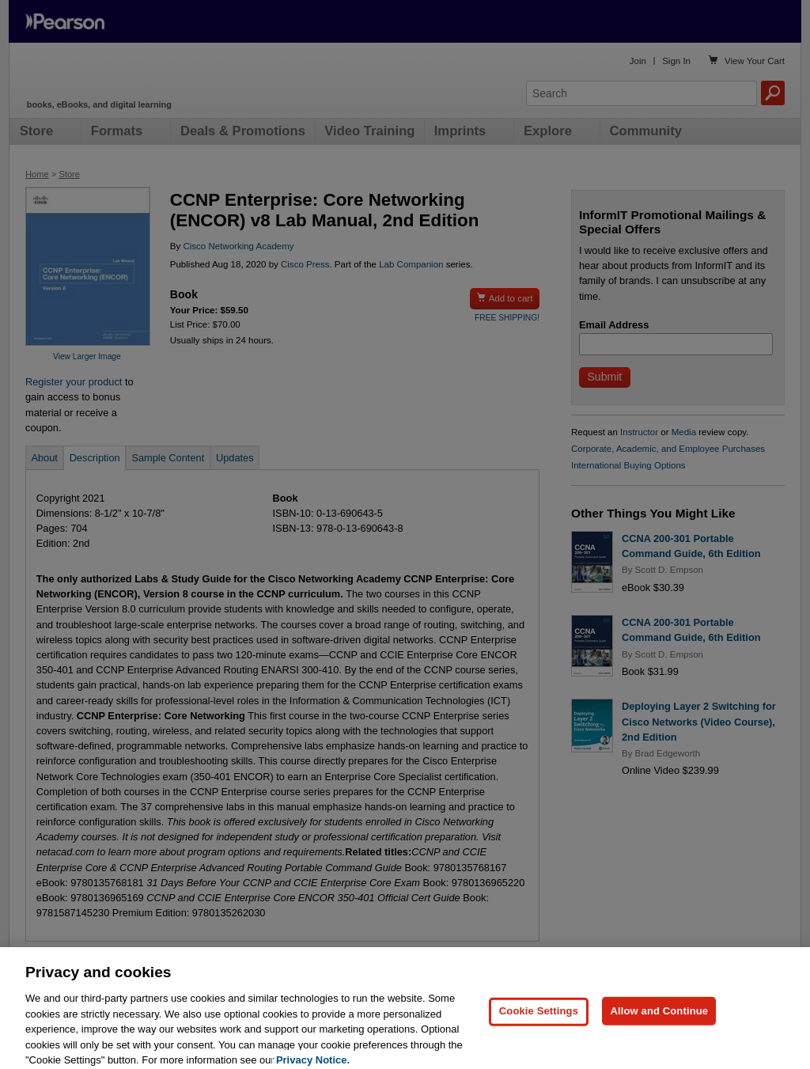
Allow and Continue (659, 1019)
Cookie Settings (538, 1019)
